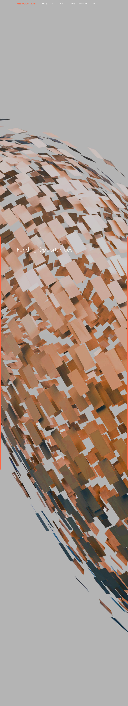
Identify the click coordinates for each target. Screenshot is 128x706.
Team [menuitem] (93, 3)
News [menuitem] (62, 3)
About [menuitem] (54, 3)
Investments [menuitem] (83, 3)
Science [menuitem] (71, 3)
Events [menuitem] (44, 3)
